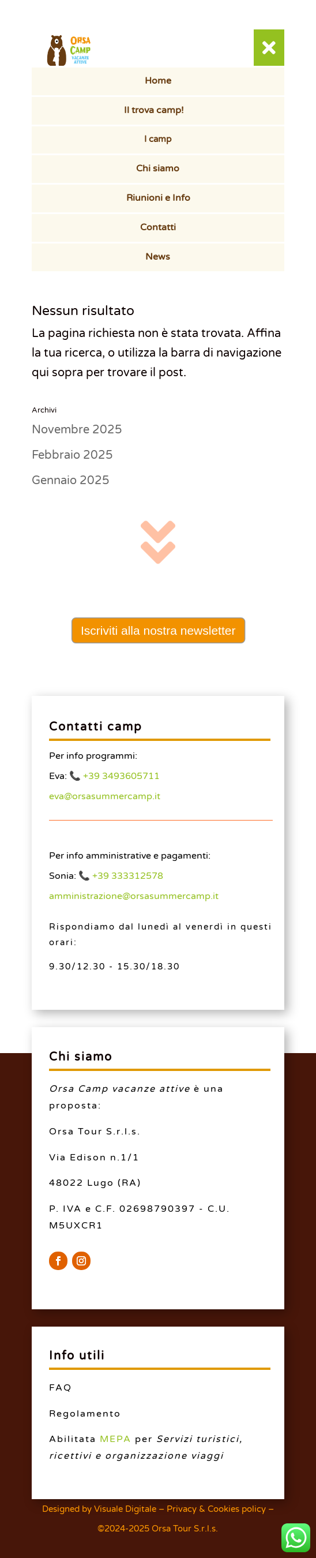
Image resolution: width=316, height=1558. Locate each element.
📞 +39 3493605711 (114, 776)
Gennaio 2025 (71, 481)
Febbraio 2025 (72, 455)
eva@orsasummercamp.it (104, 796)
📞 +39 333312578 (120, 876)
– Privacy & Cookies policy (212, 1509)
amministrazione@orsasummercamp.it (134, 896)
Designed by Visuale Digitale (99, 1509)
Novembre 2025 (77, 430)
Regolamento (85, 1414)
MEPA (115, 1439)
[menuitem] (158, 81)
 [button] (269, 47)
